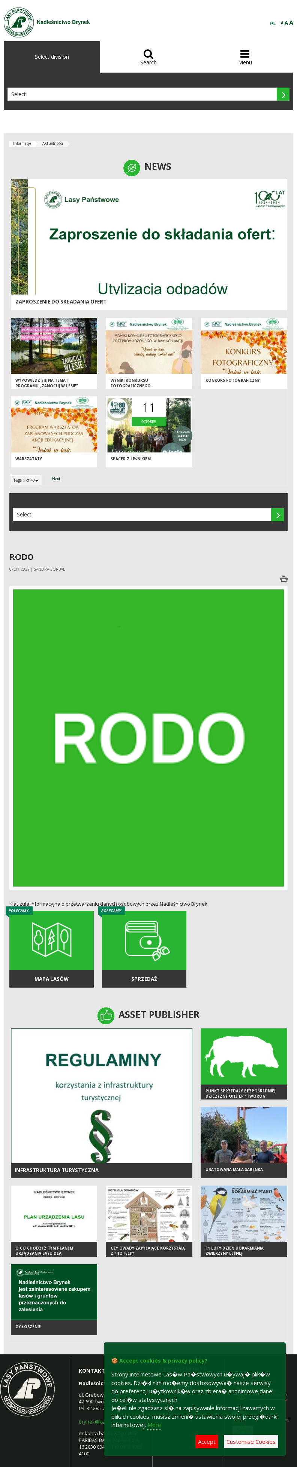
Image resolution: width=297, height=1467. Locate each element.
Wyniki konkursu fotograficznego (131, 383)
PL (273, 23)
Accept (207, 1441)
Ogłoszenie (28, 1326)
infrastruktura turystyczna (57, 1170)
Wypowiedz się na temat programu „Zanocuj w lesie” (46, 383)
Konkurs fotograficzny (233, 380)
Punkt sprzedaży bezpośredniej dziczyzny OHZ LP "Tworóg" (240, 1093)
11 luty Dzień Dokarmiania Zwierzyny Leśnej (235, 1250)
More (154, 1424)
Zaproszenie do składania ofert (60, 301)
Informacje (22, 143)
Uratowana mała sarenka (234, 1169)
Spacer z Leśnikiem (131, 458)
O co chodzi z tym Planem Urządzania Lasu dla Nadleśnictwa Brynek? (44, 1253)
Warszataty (28, 458)
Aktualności (52, 143)
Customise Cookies (251, 1441)
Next (56, 478)
